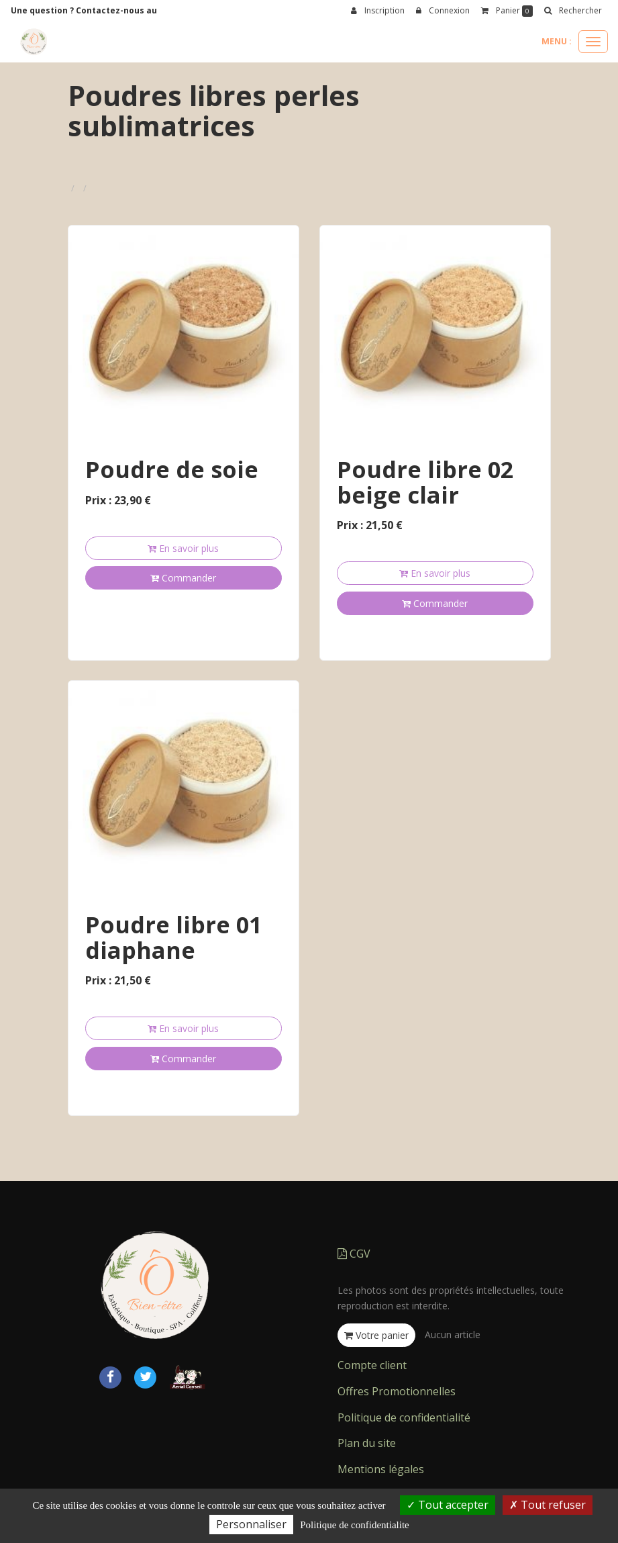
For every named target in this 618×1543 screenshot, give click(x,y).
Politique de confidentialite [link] (354, 1524)
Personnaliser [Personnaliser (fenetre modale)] (251, 1524)
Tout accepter (447, 1504)
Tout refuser (547, 1504)
